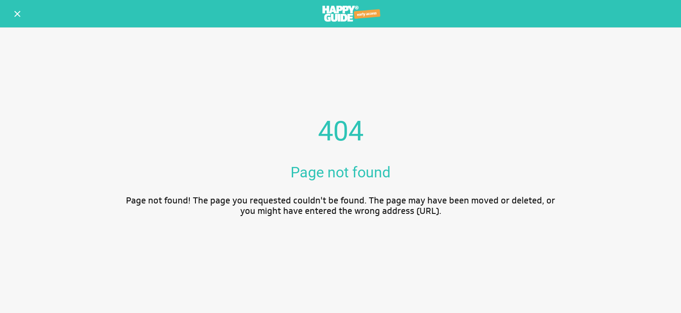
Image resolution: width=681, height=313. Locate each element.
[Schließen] (17, 14)
